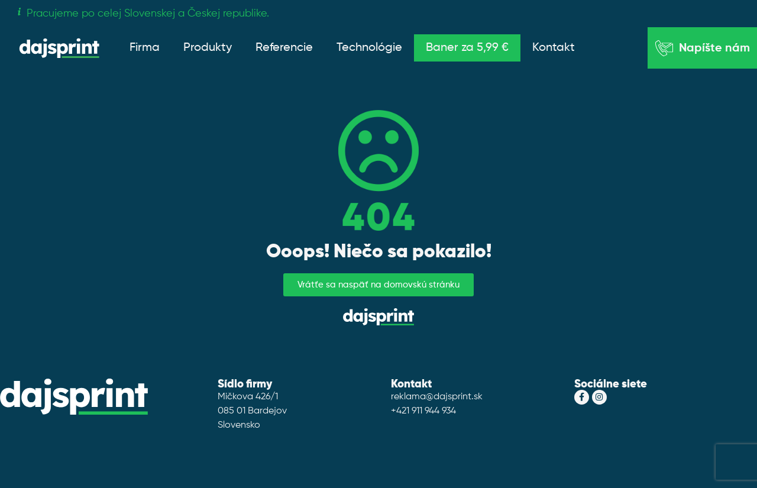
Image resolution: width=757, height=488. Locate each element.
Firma (145, 48)
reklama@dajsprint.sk (437, 397)
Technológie (369, 48)
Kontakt (553, 48)
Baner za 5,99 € (467, 48)
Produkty (207, 48)
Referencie (284, 48)
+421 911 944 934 (423, 411)
